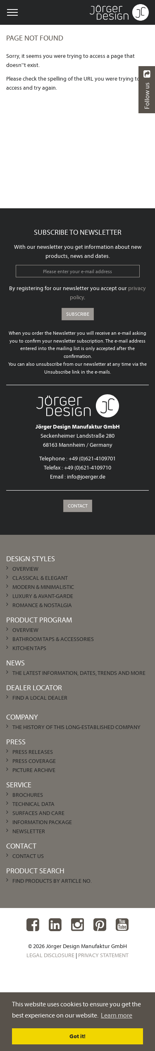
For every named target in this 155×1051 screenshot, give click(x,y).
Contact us (28, 856)
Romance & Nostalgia (42, 605)
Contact (78, 506)
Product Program (39, 619)
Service (18, 784)
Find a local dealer (39, 697)
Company (22, 717)
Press (16, 741)
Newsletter (28, 831)
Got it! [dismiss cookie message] (77, 1036)
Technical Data (33, 804)
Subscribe (77, 314)
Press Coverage (34, 761)
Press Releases (32, 751)
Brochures (27, 794)
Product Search (35, 870)
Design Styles (30, 558)
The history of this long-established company (76, 727)
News (15, 662)
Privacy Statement (103, 955)
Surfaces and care (38, 813)
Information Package (42, 822)
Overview (25, 568)
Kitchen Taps (29, 648)
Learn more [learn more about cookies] (116, 1015)
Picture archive (33, 770)
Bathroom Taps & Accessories (53, 639)
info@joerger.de (86, 476)
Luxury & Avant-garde (42, 596)
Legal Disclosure (50, 955)
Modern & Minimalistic (43, 587)
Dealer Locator (34, 687)
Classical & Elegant (40, 578)
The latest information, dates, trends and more (78, 673)
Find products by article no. (52, 880)
